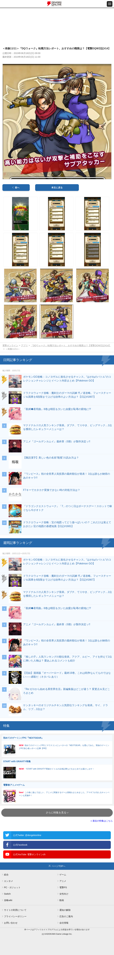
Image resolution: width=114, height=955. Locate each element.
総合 (6, 874)
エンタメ (8, 881)
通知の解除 (65, 910)
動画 (61, 900)
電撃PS (63, 887)
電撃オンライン (10, 345)
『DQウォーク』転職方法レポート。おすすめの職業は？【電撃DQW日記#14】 (71, 345)
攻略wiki (8, 900)
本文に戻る (57, 187)
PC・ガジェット (12, 887)
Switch (7, 894)
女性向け (63, 894)
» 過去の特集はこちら (102, 821)
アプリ (24, 345)
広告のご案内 (66, 916)
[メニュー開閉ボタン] (109, 4)
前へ (17, 187)
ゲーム (62, 874)
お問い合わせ (11, 923)
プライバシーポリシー (15, 916)
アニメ (62, 881)
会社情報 (63, 923)
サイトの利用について (15, 910)
